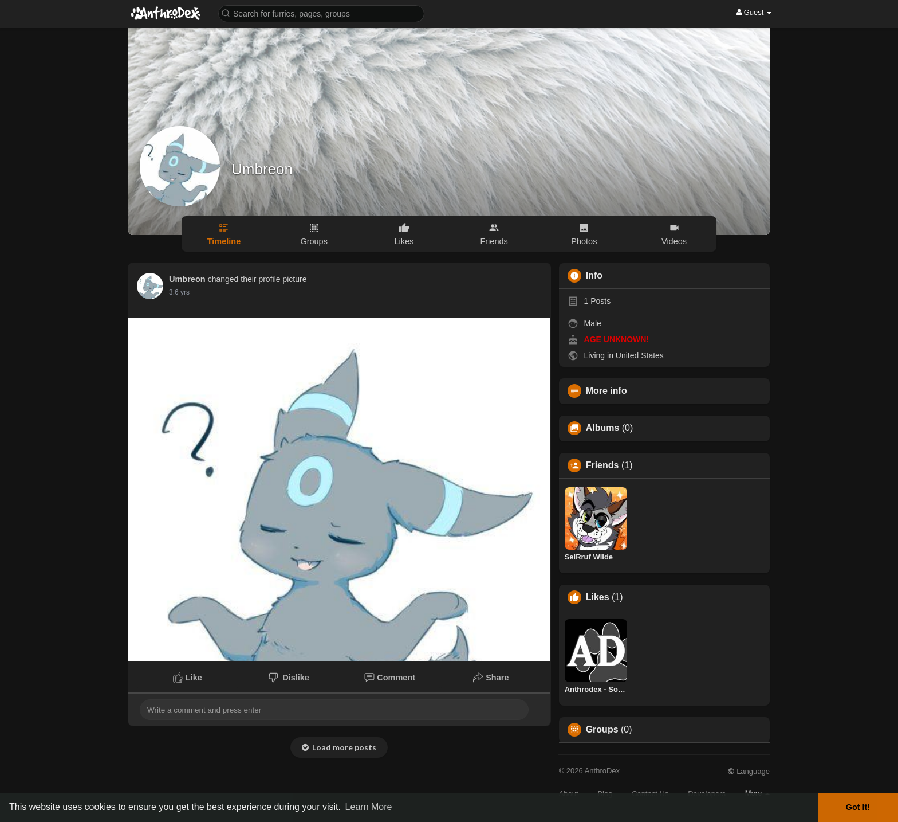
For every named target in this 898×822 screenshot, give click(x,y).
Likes (597, 597)
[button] (321, 12)
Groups (602, 729)
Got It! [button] (858, 807)
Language (748, 771)
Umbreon (262, 169)
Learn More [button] (368, 807)
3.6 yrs (179, 292)
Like (187, 677)
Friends (602, 465)
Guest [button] (753, 12)
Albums (603, 428)
